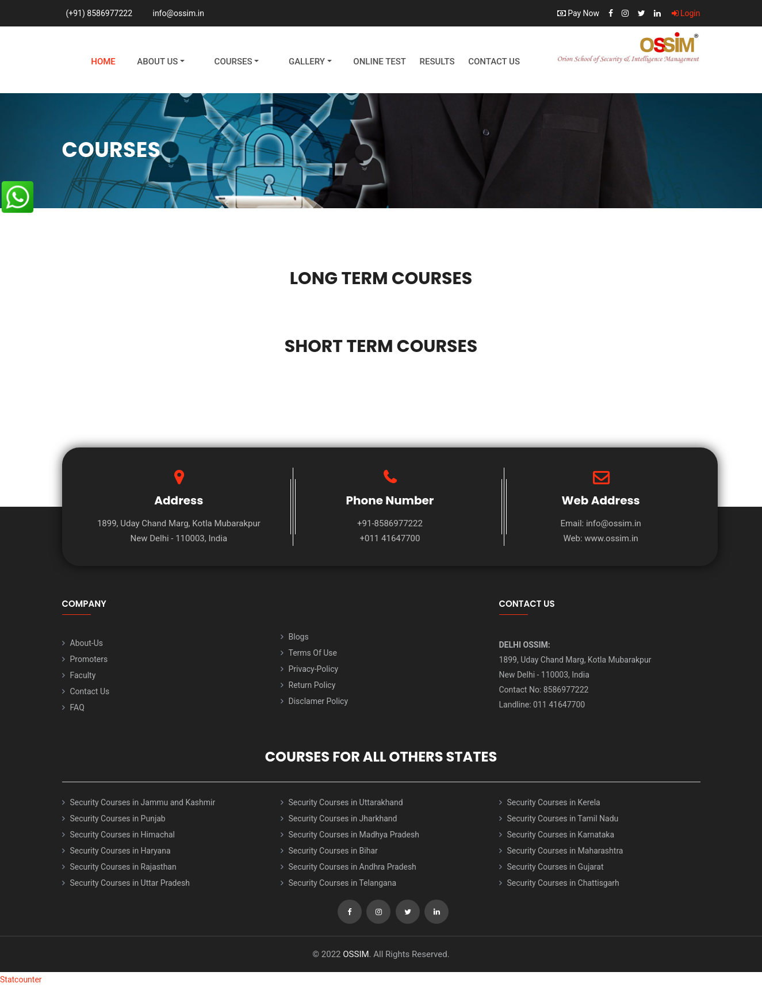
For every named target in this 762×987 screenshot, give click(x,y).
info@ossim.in (178, 13)
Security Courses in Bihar (333, 850)
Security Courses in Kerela (553, 802)
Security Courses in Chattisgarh (563, 882)
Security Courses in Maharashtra (565, 850)
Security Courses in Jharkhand (343, 818)
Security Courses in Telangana (343, 882)
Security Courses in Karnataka (561, 834)
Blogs (299, 636)
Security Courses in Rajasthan (123, 866)
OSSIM (356, 954)
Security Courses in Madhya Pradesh (354, 834)
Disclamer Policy (319, 701)
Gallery (307, 61)
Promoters (89, 659)
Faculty (83, 675)
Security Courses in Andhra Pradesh (352, 866)
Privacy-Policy (314, 669)
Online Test (379, 61)
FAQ (77, 707)
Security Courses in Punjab (118, 818)
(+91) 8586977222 (99, 13)
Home (103, 61)
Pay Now (578, 13)
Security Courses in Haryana (120, 850)
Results (436, 61)
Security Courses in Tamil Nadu (563, 818)
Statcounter (21, 979)
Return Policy (312, 685)
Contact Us (494, 61)
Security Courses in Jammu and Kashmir (143, 802)
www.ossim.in (611, 538)
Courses (233, 61)
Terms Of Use (313, 652)
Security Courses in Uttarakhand (346, 802)
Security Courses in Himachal (122, 834)
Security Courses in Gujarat (555, 866)
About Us (157, 61)
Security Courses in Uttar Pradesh (130, 882)
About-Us (86, 643)
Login (686, 13)
